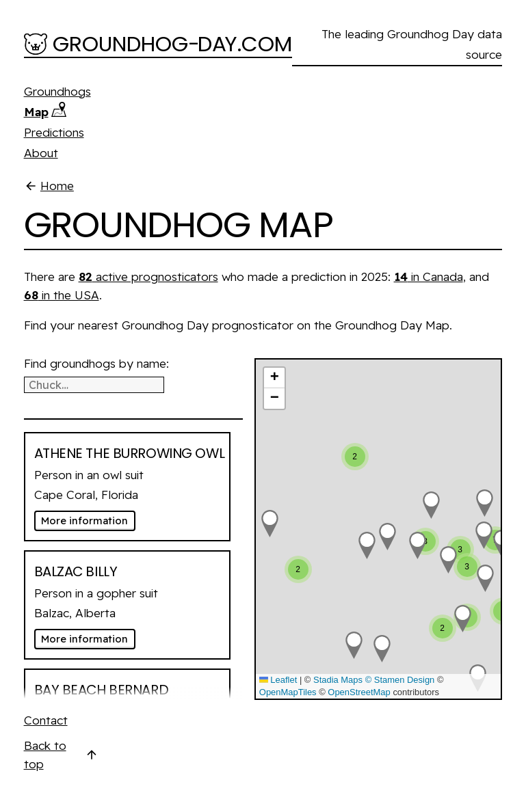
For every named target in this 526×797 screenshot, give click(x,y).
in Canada (428, 276)
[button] (367, 545)
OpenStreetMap (359, 692)
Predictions (54, 132)
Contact (46, 720)
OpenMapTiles (288, 692)
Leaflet (278, 680)
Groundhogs (57, 91)
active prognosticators (148, 276)
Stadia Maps (338, 680)
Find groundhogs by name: (96, 363)
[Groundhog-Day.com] (158, 45)
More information (88, 520)
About (41, 153)
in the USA (61, 295)
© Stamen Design (400, 680)
